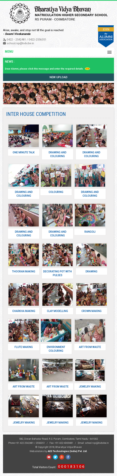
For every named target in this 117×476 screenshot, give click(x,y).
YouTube (68, 457)
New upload (58, 77)
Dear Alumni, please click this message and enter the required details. (44, 68)
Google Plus (61, 457)
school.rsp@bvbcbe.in (20, 43)
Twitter (55, 457)
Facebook (48, 457)
